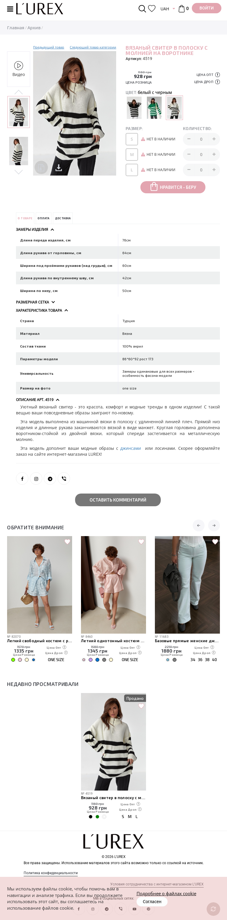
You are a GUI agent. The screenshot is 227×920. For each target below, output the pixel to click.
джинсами (132, 448)
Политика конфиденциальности (51, 873)
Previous (18, 92)
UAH (164, 9)
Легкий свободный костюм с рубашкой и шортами (39, 640)
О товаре (25, 218)
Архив (33, 27)
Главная (15, 27)
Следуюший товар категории (93, 47)
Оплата (43, 218)
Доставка (63, 218)
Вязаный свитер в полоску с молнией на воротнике (113, 797)
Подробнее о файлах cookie (166, 893)
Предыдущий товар (48, 47)
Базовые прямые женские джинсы (187, 640)
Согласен (152, 901)
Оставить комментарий (118, 499)
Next (18, 171)
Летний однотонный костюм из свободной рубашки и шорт (113, 640)
